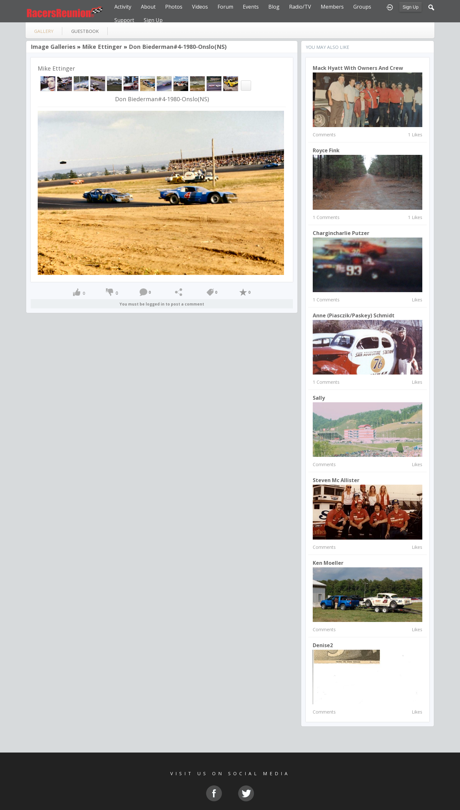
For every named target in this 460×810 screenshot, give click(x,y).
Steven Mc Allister (336, 480)
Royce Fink (326, 150)
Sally (319, 397)
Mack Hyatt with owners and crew (358, 68)
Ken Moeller (328, 562)
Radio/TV (300, 6)
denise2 (323, 645)
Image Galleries (53, 46)
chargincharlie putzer (341, 233)
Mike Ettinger (102, 46)
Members (332, 6)
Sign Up (410, 7)
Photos (173, 6)
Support (124, 20)
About (148, 6)
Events (251, 6)
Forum (225, 6)
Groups (362, 6)
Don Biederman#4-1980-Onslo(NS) (177, 46)
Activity (122, 6)
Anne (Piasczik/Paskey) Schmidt (354, 315)
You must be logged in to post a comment (161, 304)
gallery (43, 31)
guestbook (85, 31)
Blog (274, 6)
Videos (200, 6)
